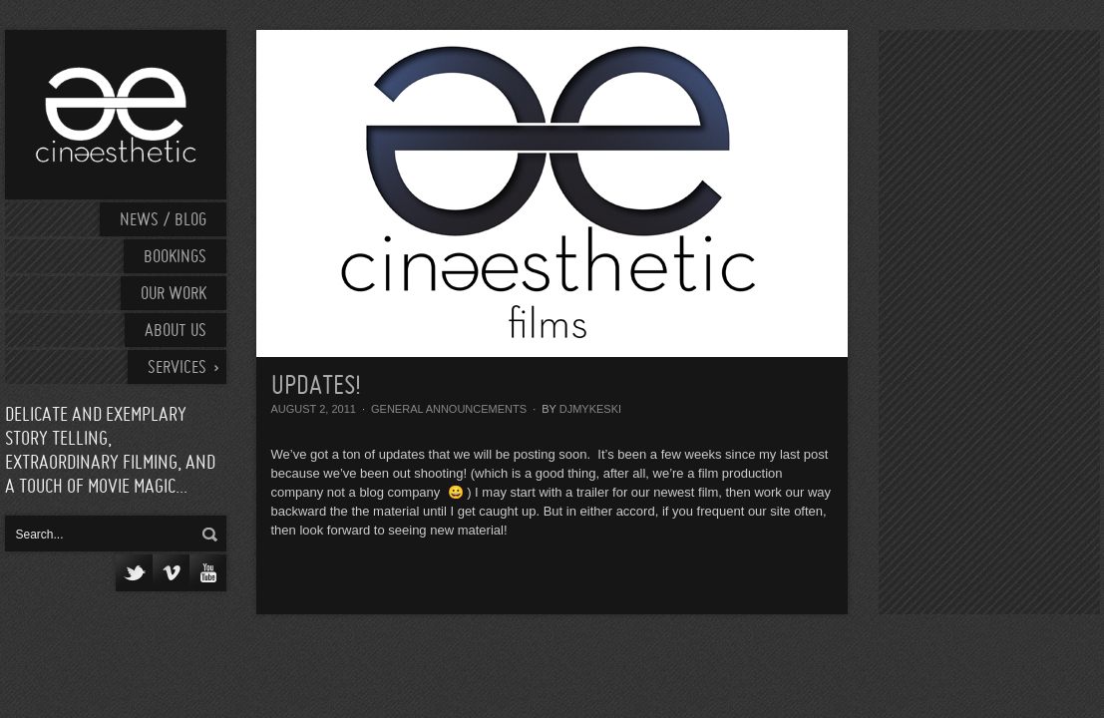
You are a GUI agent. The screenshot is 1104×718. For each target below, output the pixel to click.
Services (177, 368)
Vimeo (171, 572)
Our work (173, 294)
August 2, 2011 (313, 409)
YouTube (207, 572)
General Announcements (449, 409)
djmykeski (590, 409)
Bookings (175, 257)
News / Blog (163, 220)
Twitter (134, 572)
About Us (175, 331)
